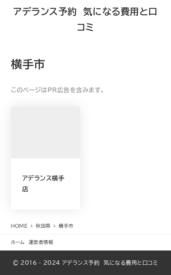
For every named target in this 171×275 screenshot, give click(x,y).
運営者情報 (41, 242)
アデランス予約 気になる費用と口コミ (110, 262)
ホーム (18, 242)
